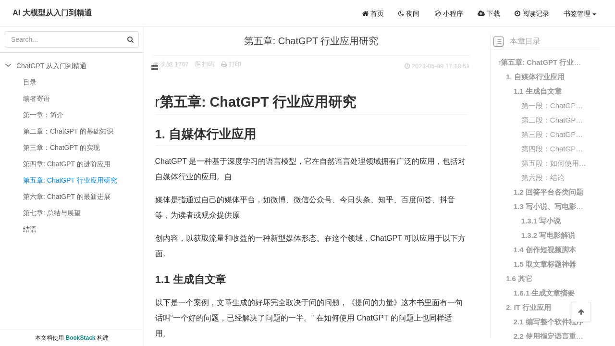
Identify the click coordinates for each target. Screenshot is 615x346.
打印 (242, 64)
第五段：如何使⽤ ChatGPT (554, 163)
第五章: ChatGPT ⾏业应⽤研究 (70, 180)
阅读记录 (532, 13)
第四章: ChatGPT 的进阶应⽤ (67, 164)
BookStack (80, 337)
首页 (373, 13)
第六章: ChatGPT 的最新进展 (67, 196)
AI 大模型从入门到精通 (51, 13)
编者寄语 (36, 98)
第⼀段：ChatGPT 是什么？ (554, 105)
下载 (489, 13)
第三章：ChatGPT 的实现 (61, 147)
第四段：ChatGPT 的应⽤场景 (554, 149)
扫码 (215, 64)
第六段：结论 (543, 177)
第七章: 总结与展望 (52, 213)
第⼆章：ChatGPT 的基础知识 (68, 131)
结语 (30, 229)
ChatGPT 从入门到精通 (51, 66)
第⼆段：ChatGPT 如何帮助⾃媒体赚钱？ (554, 120)
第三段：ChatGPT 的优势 (554, 134)
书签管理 (580, 13)
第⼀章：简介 (43, 115)
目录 (30, 82)
